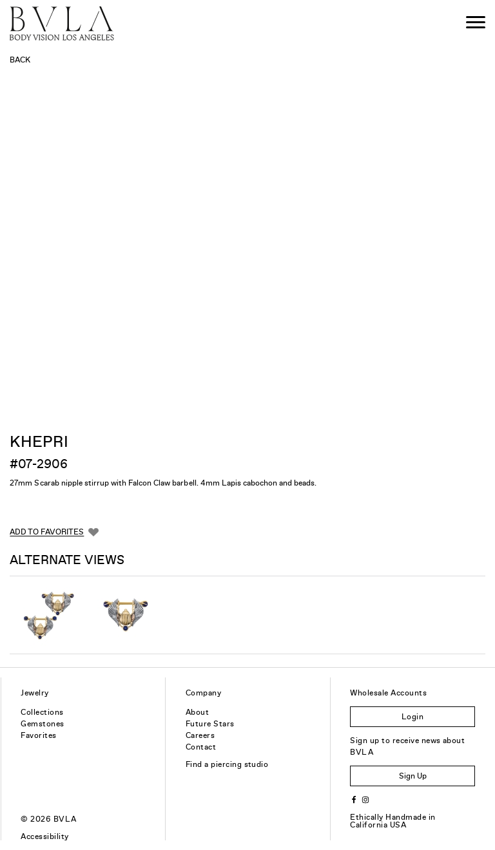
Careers (200, 735)
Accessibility (44, 836)
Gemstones (42, 724)
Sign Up (413, 776)
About (197, 712)
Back (20, 60)
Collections (42, 712)
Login (412, 717)
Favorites (38, 735)
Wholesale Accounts (388, 693)
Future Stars (210, 724)
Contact (201, 747)
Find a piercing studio (227, 764)
